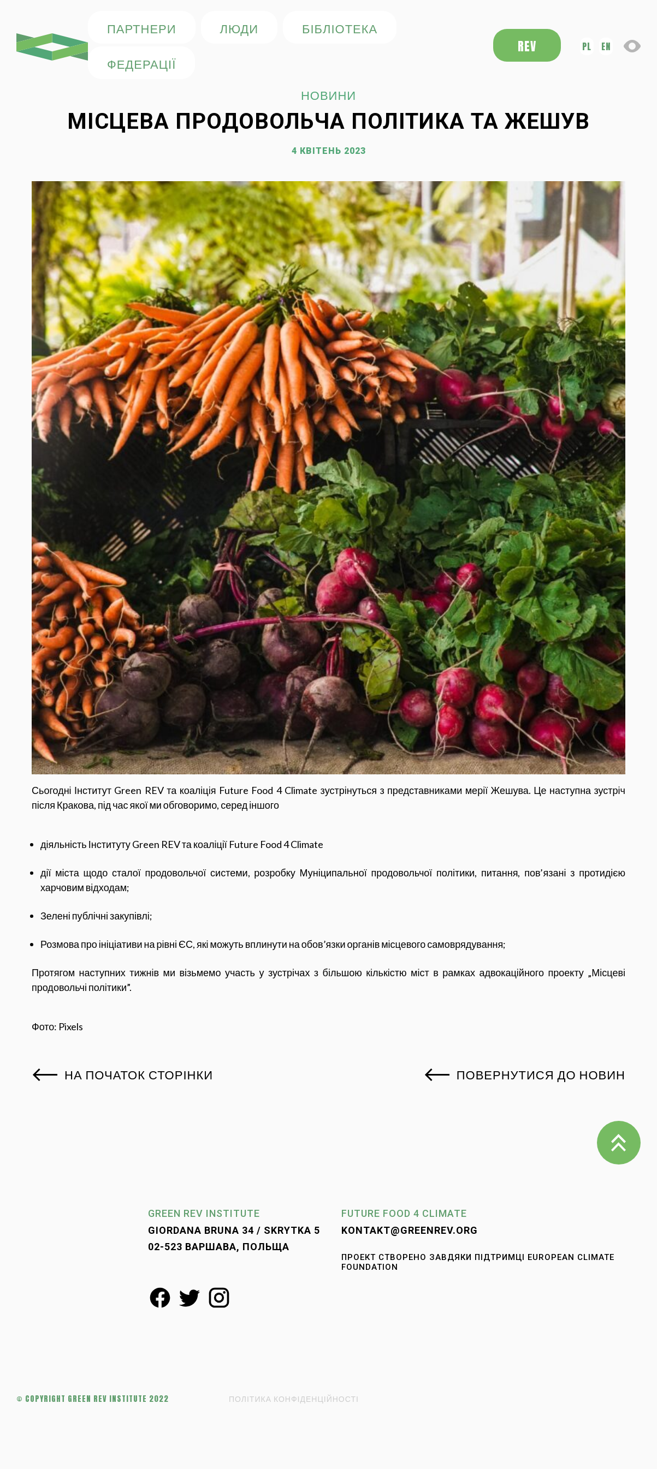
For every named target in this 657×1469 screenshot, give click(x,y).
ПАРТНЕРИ (141, 28)
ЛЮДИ (239, 28)
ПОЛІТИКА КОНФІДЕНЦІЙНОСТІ (294, 1399)
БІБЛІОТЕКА (339, 28)
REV (527, 46)
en (606, 46)
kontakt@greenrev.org (409, 1230)
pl (586, 46)
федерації (141, 64)
